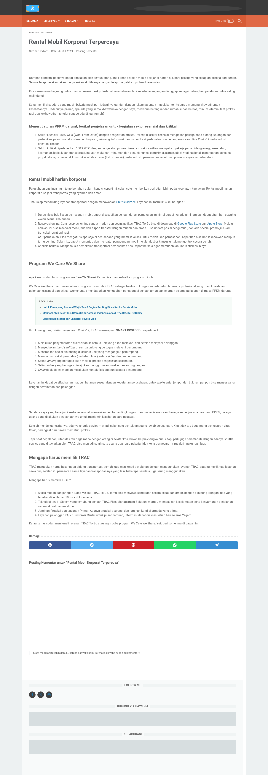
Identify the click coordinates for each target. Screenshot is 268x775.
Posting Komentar (86, 47)
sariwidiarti (139, 769)
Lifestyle (53, 14)
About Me (133, 761)
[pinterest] (99, 627)
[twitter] (71, 627)
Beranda (35, 14)
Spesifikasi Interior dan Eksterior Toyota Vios (69, 369)
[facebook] (43, 627)
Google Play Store (66, 256)
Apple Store (92, 256)
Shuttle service (125, 226)
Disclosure (148, 761)
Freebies (92, 14)
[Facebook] (186, 38)
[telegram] (156, 627)
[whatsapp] (128, 627)
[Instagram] (203, 38)
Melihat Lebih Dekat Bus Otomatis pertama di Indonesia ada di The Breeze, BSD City (92, 363)
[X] (195, 38)
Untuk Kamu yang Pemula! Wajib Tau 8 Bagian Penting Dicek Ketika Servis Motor (90, 358)
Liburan (73, 14)
